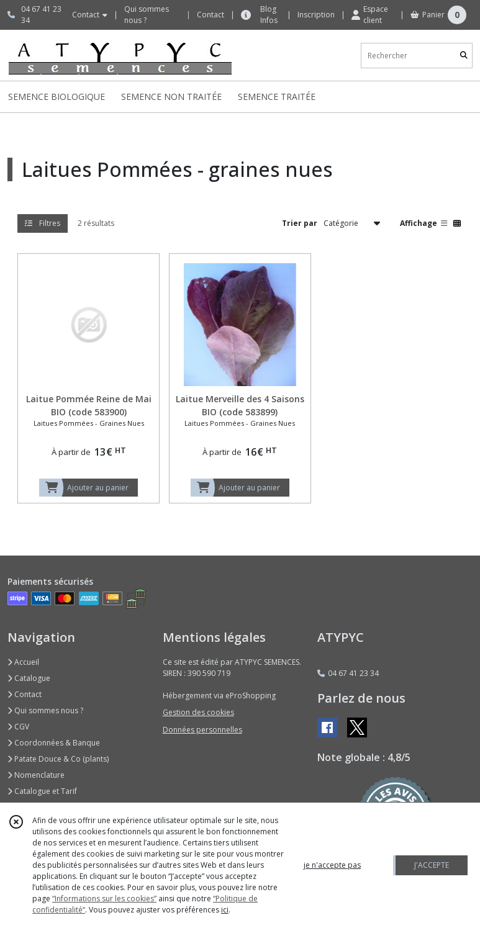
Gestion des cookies (198, 712)
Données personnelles (202, 729)
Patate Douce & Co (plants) (58, 759)
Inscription (316, 14)
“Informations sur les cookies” (104, 898)
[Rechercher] (464, 55)
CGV (18, 726)
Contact (210, 14)
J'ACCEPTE (431, 865)
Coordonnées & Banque (53, 742)
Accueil (23, 662)
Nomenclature (36, 775)
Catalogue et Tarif (42, 791)
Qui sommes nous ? (45, 710)
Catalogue (28, 678)
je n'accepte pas (332, 865)
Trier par (299, 223)
